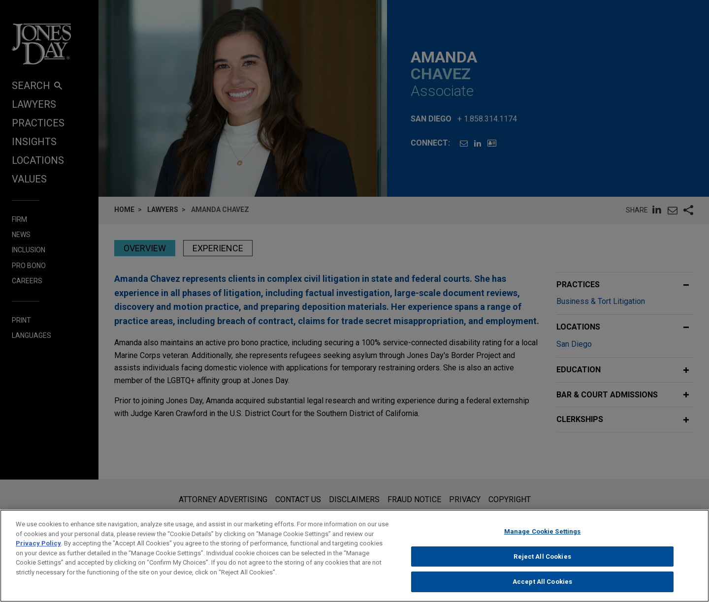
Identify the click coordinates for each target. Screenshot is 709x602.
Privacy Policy (38, 551)
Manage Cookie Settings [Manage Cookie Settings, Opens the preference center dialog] (542, 539)
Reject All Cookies (542, 564)
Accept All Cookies (542, 589)
